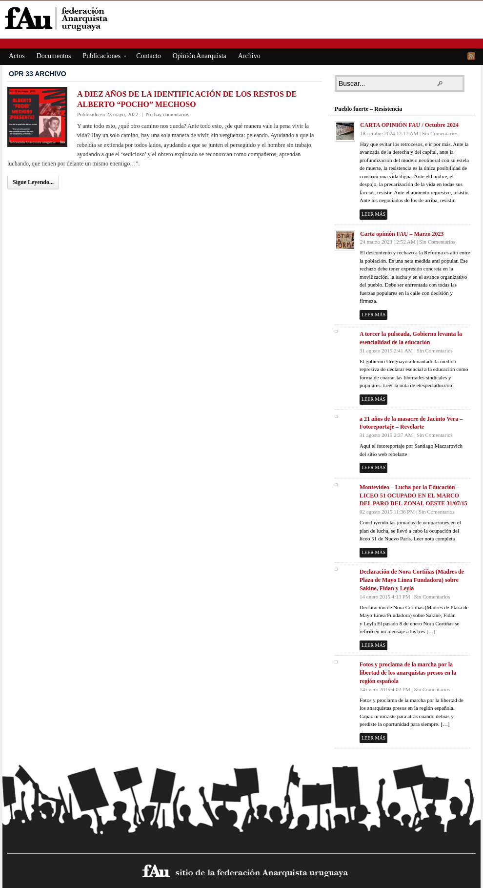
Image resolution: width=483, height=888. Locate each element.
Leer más (373, 214)
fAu (242, 18)
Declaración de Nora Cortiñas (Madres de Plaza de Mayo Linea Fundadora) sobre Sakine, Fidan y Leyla (412, 580)
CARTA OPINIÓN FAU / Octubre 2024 (409, 125)
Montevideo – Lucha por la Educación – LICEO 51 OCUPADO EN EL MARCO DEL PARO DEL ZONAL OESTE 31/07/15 (413, 495)
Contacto (148, 56)
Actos (17, 56)
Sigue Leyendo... (33, 182)
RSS (471, 56)
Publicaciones (101, 57)
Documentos (54, 56)
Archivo (249, 56)
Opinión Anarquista (199, 56)
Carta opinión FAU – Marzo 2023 (401, 233)
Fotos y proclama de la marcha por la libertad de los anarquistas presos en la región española (408, 672)
